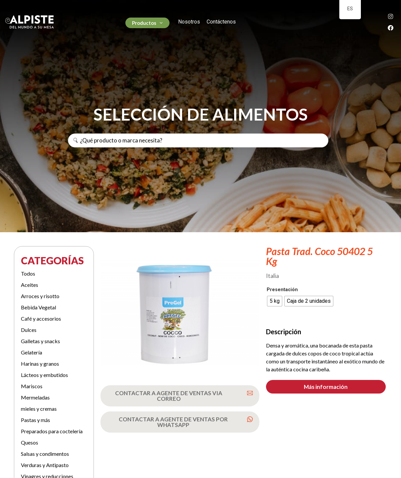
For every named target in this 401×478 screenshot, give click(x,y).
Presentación (282, 290)
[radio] (274, 301)
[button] (326, 387)
